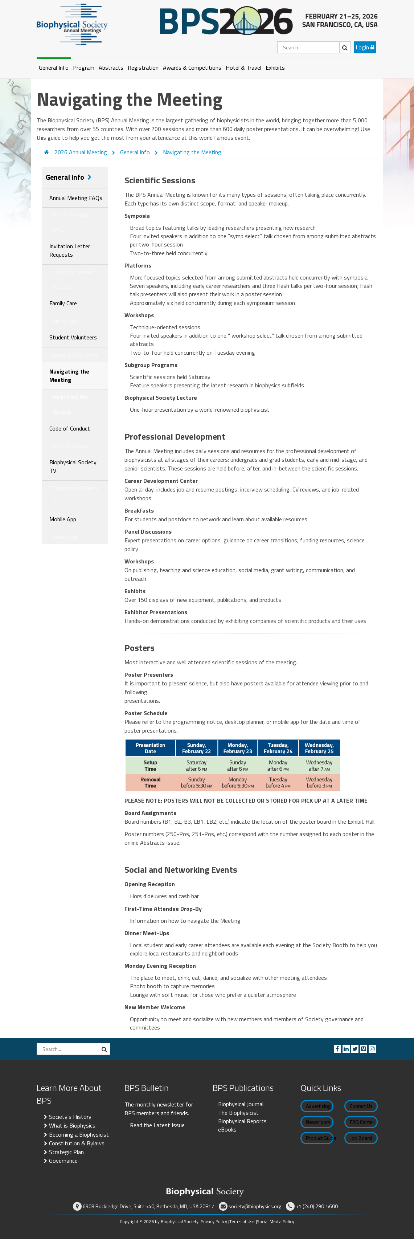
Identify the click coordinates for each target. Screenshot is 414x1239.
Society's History (70, 1116)
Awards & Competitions (192, 67)
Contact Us (361, 1106)
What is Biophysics (72, 1125)
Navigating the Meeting (192, 152)
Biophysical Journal (240, 1104)
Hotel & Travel (243, 67)
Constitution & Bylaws (76, 1143)
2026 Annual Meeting (81, 152)
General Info (54, 67)
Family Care (63, 303)
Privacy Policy (214, 1221)
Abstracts (111, 67)
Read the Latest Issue (157, 1125)
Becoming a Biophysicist (79, 1134)
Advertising (318, 1106)
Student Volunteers (73, 337)
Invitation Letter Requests (69, 250)
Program (83, 67)
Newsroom (318, 1122)
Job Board (361, 1138)
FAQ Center (362, 1122)
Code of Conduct (69, 428)
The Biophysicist (238, 1112)
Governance (63, 1160)
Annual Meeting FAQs (75, 197)
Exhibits (275, 67)
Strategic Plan (66, 1152)
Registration (143, 67)
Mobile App (62, 519)
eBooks (227, 1129)
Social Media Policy (275, 1221)
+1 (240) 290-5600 (317, 1206)
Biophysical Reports (242, 1121)
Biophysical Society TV (73, 466)
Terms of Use (242, 1221)
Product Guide (319, 1138)
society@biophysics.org (255, 1206)
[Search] (314, 47)
